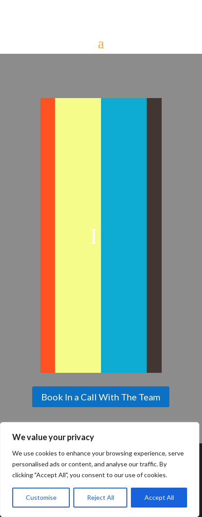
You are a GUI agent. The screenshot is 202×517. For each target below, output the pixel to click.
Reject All (100, 497)
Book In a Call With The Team (100, 396)
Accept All (159, 497)
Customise (41, 497)
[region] (99, 469)
